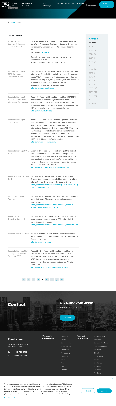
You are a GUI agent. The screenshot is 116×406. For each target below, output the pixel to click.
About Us (14, 4)
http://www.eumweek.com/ (42, 88)
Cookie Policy (9, 397)
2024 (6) (92, 54)
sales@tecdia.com (17, 355)
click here (45, 52)
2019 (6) (92, 73)
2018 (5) (92, 77)
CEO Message (47, 4)
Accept (104, 391)
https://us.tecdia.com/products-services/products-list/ (54, 225)
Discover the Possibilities (27, 4)
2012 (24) (93, 99)
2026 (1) (92, 46)
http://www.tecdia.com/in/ (42, 242)
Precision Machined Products (98, 363)
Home (13, 22)
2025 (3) (92, 50)
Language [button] (91, 5)
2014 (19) (93, 92)
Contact (80, 3)
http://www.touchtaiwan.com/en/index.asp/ (49, 267)
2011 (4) (92, 103)
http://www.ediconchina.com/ (43, 142)
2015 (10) (93, 88)
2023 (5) (92, 58)
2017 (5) (92, 81)
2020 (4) (93, 69)
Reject (88, 391)
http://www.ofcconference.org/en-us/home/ (50, 167)
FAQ (73, 3)
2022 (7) (92, 62)
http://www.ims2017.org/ (41, 111)
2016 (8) (92, 84)
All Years (93, 43)
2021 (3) (92, 65)
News (67, 3)
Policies (60, 3)
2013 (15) (93, 96)
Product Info (106, 4)
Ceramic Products (101, 343)
